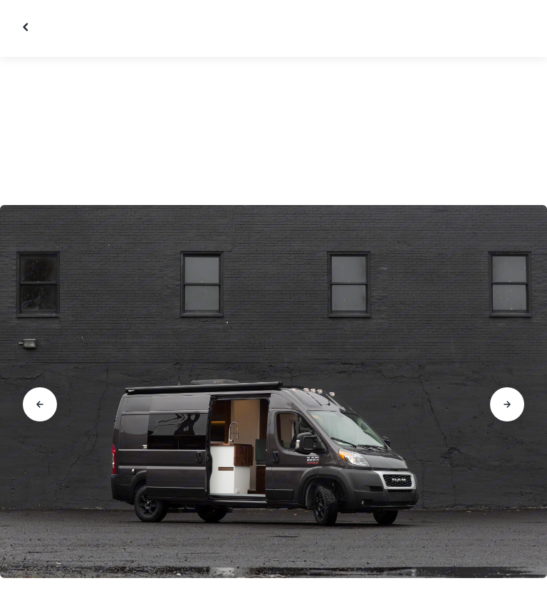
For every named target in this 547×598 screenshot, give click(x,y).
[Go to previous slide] (40, 404)
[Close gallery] (27, 27)
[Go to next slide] (507, 404)
